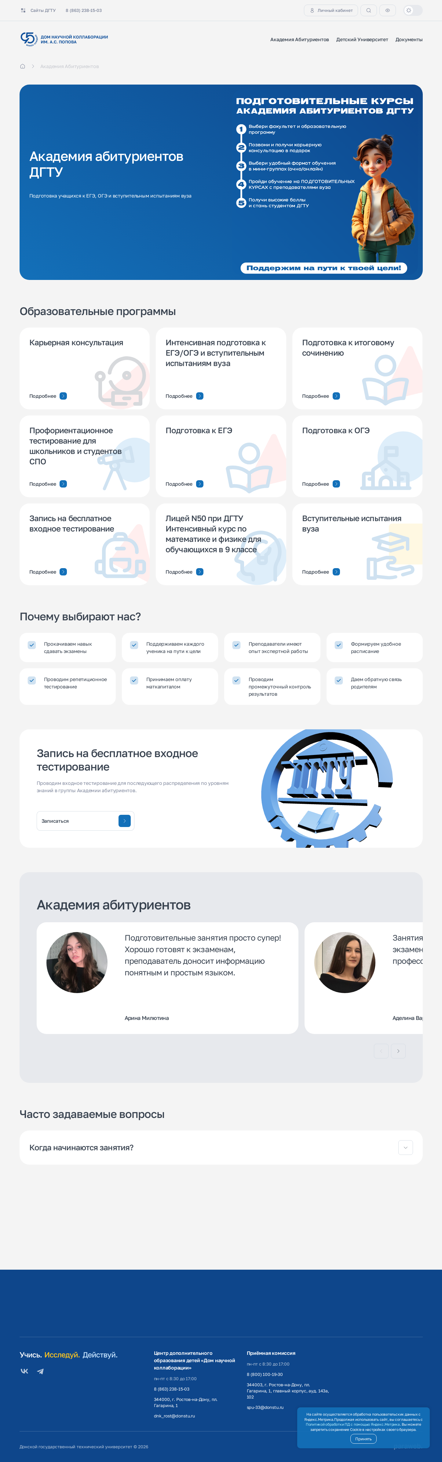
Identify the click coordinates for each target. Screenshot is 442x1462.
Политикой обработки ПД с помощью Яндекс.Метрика (353, 1424)
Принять (363, 1438)
